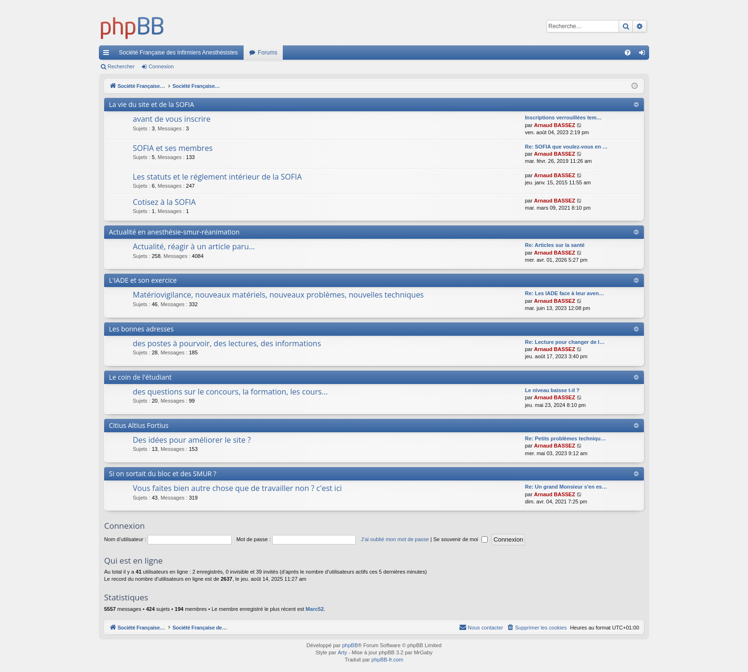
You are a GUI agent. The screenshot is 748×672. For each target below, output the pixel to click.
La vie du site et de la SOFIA (151, 104)
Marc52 (315, 609)
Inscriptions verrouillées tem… (563, 117)
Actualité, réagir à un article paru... (194, 246)
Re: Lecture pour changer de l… (565, 342)
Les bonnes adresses (141, 328)
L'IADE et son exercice (143, 280)
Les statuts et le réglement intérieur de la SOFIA (217, 176)
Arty (342, 652)
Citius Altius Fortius (139, 425)
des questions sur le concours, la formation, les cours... (230, 391)
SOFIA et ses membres (173, 148)
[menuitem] (627, 52)
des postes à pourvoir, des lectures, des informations (227, 343)
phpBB (350, 645)
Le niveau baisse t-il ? (552, 390)
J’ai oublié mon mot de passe (394, 539)
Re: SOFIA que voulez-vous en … (566, 146)
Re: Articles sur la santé (555, 245)
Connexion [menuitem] (644, 54)
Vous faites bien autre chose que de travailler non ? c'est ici (237, 488)
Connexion (161, 66)
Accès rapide (108, 54)
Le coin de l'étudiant (140, 377)
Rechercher (121, 66)
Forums (268, 52)
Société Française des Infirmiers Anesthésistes (178, 52)
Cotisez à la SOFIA (164, 202)
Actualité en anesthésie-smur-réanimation (174, 231)
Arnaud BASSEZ (554, 125)
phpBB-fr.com (388, 659)
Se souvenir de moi (460, 539)
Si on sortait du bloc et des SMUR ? (162, 473)
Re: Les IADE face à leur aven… (564, 293)
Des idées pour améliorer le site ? (192, 440)
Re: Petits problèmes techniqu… (565, 438)
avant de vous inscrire (172, 119)
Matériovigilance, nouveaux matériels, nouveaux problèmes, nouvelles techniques (278, 294)
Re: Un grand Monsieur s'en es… (566, 487)
